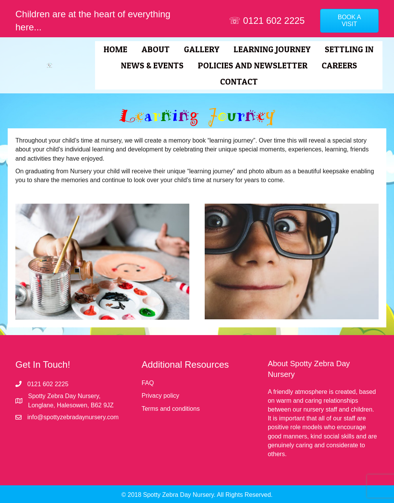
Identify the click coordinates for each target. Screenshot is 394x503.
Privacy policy (160, 395)
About (156, 49)
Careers (339, 65)
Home (115, 49)
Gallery (201, 49)
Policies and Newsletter (252, 65)
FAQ (148, 383)
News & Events (152, 65)
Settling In (349, 49)
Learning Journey (272, 49)
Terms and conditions (171, 408)
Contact (239, 81)
